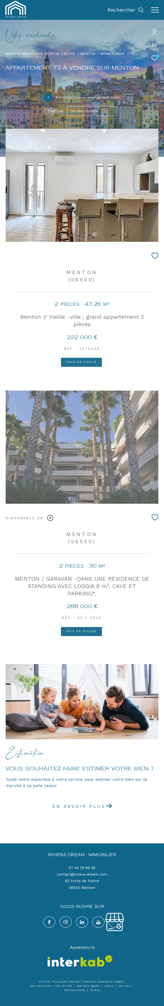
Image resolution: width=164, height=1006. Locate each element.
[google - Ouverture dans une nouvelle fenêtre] (98, 922)
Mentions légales (88, 985)
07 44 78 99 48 (82, 868)
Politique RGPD (74, 990)
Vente (69, 53)
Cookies (95, 990)
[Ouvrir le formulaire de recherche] (126, 10)
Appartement (112, 53)
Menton (87, 53)
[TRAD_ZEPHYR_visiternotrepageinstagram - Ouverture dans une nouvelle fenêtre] (66, 922)
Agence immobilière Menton (32, 53)
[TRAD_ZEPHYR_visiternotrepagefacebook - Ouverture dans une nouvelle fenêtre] (49, 922)
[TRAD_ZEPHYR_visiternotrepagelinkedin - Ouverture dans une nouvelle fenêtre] (82, 922)
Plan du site (64, 985)
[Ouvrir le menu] (155, 10)
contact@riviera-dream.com (82, 874)
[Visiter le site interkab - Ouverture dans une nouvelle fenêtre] (80, 961)
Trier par (55, 111)
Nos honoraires (40, 985)
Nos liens (125, 985)
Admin (109, 985)
